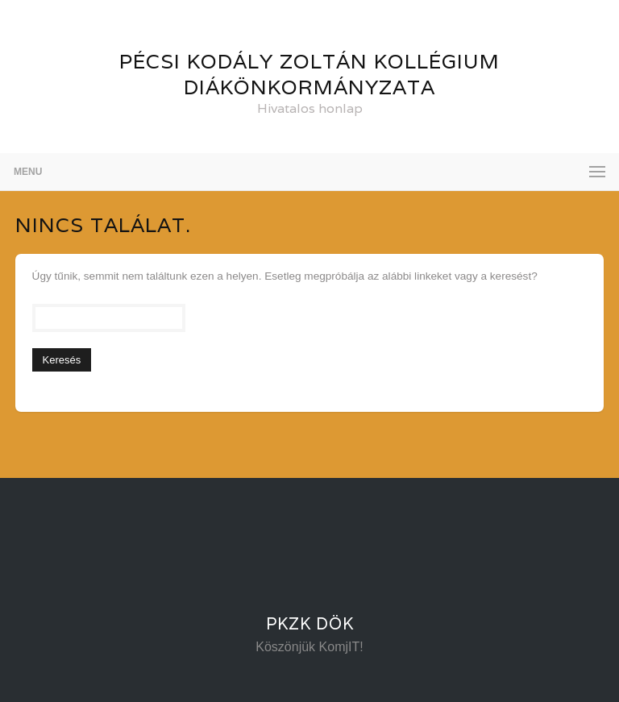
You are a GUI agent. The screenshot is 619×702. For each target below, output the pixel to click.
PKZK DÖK (310, 623)
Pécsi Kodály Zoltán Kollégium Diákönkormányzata (309, 74)
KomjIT (339, 647)
